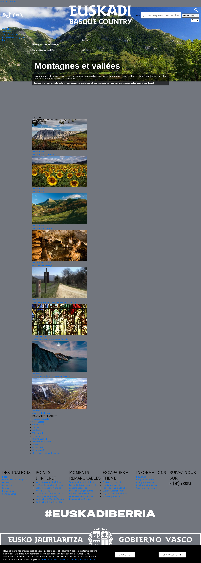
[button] (196, 9)
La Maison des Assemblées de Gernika (50, 339)
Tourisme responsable (147, 488)
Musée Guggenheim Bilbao (48, 482)
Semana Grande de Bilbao (81, 482)
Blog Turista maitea (146, 479)
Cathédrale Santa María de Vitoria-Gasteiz (48, 489)
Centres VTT (38, 424)
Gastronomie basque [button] (12, 34)
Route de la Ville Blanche (115, 487)
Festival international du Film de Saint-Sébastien (83, 486)
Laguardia (7, 485)
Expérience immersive (146, 485)
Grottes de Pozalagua (43, 265)
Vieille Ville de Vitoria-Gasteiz (50, 499)
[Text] (161, 15)
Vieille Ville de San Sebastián (49, 502)
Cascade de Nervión (41, 413)
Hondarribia (8, 490)
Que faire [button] (6, 31)
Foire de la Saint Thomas (81, 496)
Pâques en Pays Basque (80, 499)
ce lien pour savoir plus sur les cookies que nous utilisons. (68, 559)
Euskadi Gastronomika (113, 490)
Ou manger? (38, 450)
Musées (35, 444)
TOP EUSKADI (39, 336)
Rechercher (190, 15)
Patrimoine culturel (42, 262)
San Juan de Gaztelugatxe (14, 479)
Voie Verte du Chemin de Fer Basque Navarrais (54, 302)
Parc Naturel (38, 151)
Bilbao (5, 476)
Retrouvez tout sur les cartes (46, 453)
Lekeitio (6, 482)
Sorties (35, 427)
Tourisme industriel (112, 485)
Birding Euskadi (39, 438)
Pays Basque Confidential (115, 493)
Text (138, 15)
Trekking (36, 435)
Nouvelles (141, 476)
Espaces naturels (40, 418)
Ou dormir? (37, 447)
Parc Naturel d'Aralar (42, 228)
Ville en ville (38, 433)
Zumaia (5, 488)
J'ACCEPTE (124, 554)
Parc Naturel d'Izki (41, 191)
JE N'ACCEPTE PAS (172, 554)
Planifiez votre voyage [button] (13, 37)
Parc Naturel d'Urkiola (43, 154)
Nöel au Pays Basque (79, 493)
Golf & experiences (112, 496)
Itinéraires (37, 299)
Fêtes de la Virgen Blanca (81, 490)
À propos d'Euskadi (145, 482)
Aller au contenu (8, 1)
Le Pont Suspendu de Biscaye (49, 485)
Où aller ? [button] (6, 28)
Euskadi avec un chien (113, 482)
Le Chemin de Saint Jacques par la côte (51, 376)
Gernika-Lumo (9, 493)
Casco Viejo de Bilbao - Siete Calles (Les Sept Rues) (49, 495)
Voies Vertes (38, 421)
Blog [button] (4, 40)
